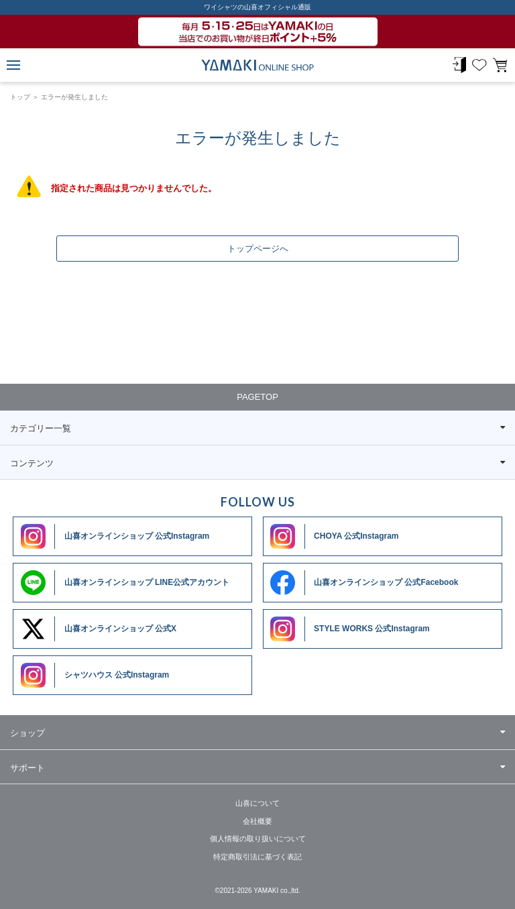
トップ (20, 97)
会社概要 (257, 821)
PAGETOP (257, 397)
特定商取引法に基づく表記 (257, 857)
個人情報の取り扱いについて (258, 839)
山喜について (257, 803)
